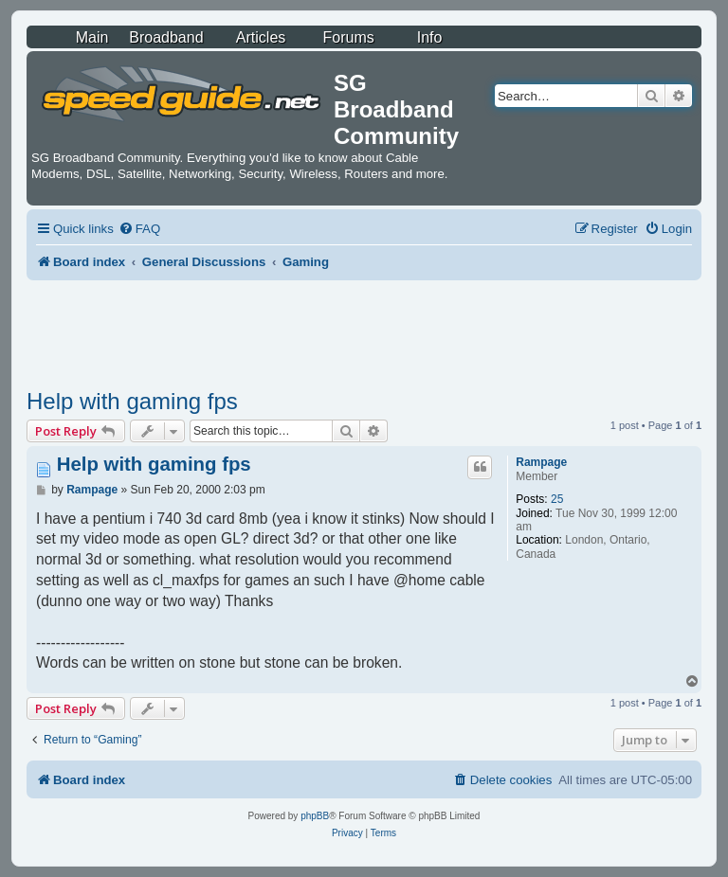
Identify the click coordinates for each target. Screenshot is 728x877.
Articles (260, 37)
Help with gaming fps (132, 401)
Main (92, 37)
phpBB (314, 816)
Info (430, 37)
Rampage (541, 462)
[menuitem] (139, 228)
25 (557, 499)
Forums (348, 37)
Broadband (166, 37)
